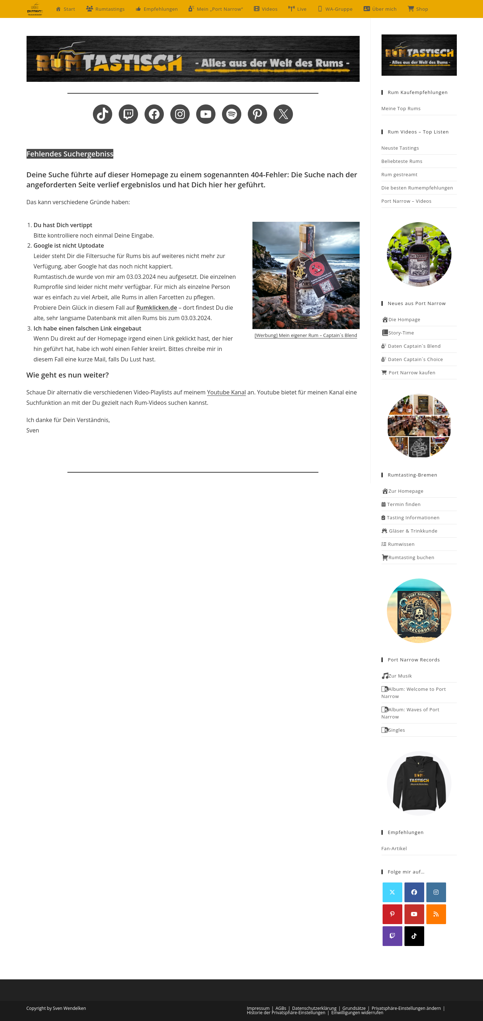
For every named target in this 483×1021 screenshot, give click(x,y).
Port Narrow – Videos (407, 201)
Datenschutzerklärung (314, 1008)
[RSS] (436, 914)
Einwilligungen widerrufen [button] (357, 1013)
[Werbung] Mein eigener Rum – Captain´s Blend (306, 335)
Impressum (258, 1008)
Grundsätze (354, 1008)
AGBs (280, 1008)
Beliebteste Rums (402, 161)
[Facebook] (414, 892)
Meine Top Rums (401, 108)
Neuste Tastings (400, 148)
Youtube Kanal (226, 392)
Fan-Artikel (394, 848)
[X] (392, 892)
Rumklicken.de (156, 308)
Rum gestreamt (400, 174)
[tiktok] (414, 936)
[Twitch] (392, 936)
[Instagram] (436, 892)
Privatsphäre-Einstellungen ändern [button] (406, 1008)
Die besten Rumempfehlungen (417, 187)
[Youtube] (414, 914)
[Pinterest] (392, 914)
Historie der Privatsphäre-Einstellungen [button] (286, 1013)
